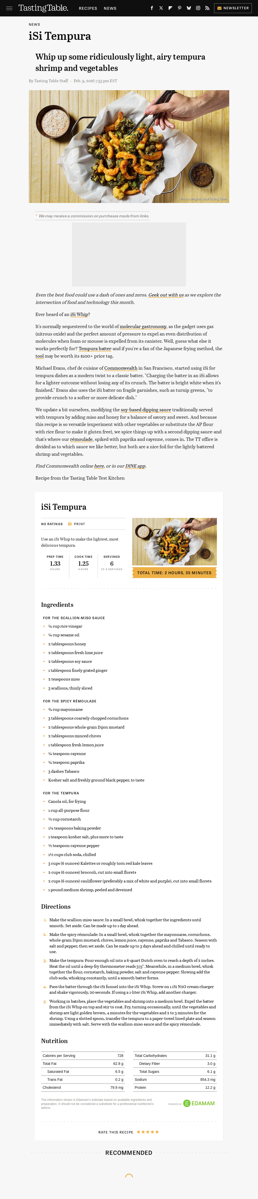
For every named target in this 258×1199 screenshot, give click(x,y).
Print (76, 524)
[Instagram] (198, 9)
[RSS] (207, 9)
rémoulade (81, 439)
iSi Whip (79, 314)
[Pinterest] (179, 9)
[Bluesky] (188, 9)
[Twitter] (161, 9)
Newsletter (233, 7)
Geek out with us (165, 294)
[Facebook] (151, 9)
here (99, 465)
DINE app (135, 465)
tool (39, 355)
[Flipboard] (170, 9)
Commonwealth (120, 368)
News (110, 8)
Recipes (88, 8)
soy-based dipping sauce (146, 409)
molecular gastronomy (143, 326)
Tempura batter (95, 348)
